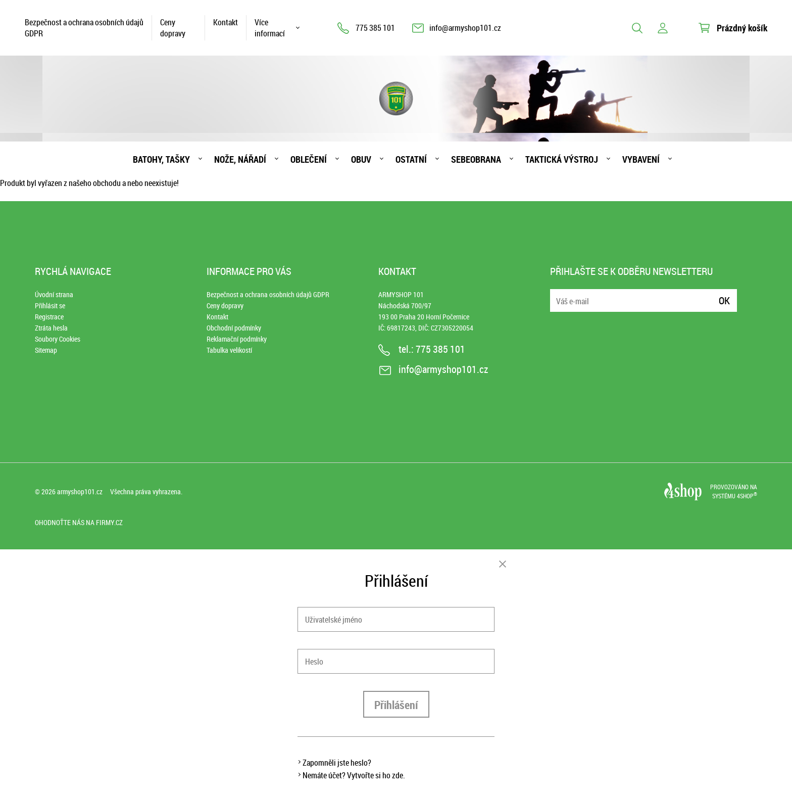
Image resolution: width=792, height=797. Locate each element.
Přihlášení (396, 704)
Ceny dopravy (172, 28)
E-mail (558, 294)
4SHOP (747, 496)
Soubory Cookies (57, 339)
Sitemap (46, 350)
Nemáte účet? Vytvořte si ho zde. (354, 775)
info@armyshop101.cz (465, 27)
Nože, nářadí (240, 159)
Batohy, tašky (161, 159)
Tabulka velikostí (229, 350)
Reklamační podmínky (237, 339)
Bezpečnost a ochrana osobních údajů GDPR (84, 28)
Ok (724, 300)
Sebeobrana (476, 159)
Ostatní (411, 159)
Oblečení (308, 159)
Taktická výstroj (561, 159)
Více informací (270, 28)
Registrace (49, 316)
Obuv (361, 159)
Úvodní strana (54, 294)
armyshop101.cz (80, 491)
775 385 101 (375, 27)
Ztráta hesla (51, 328)
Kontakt (225, 22)
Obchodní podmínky (234, 328)
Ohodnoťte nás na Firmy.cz (79, 522)
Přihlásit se (50, 305)
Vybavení (641, 159)
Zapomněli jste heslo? (337, 762)
